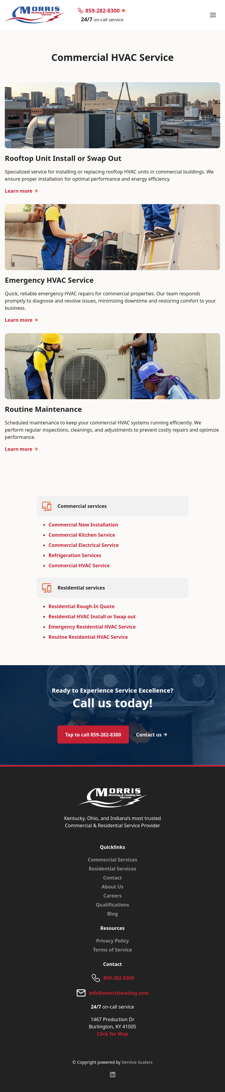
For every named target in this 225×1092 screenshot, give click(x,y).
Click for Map (112, 1033)
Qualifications (112, 904)
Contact (112, 877)
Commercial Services (112, 859)
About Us (112, 886)
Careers (112, 895)
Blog (112, 913)
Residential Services (112, 868)
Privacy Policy (112, 940)
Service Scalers (137, 1062)
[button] (213, 15)
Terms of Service (112, 949)
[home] (35, 15)
